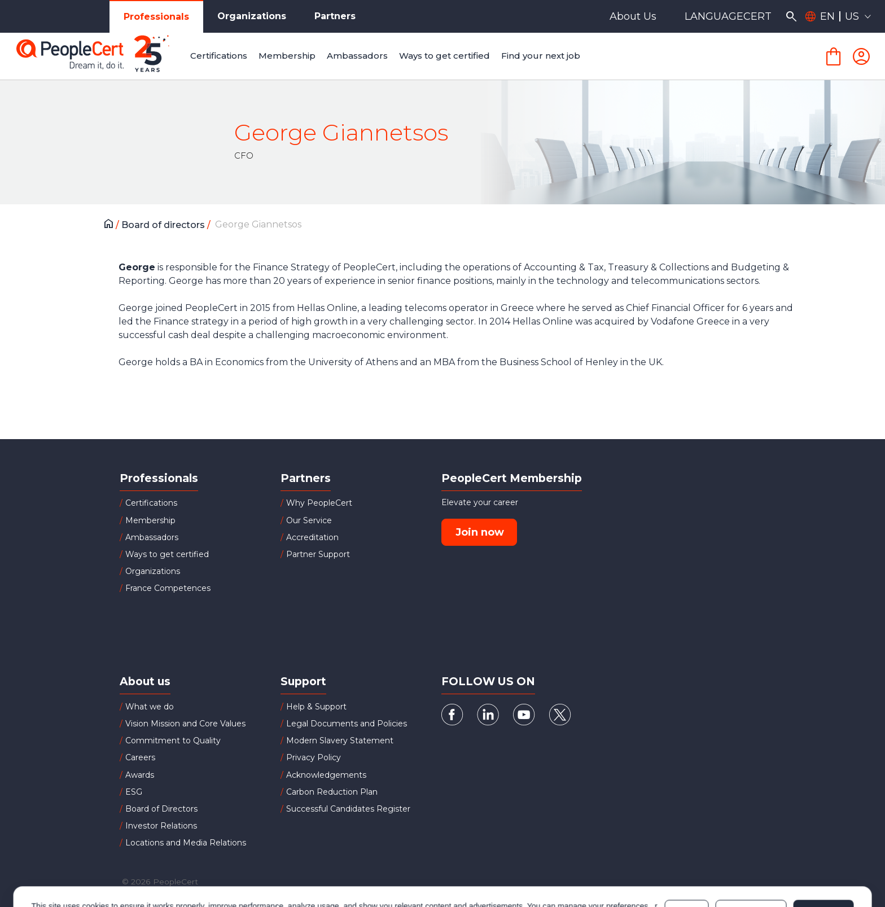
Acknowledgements (326, 775)
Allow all (823, 863)
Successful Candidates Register (348, 809)
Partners (335, 16)
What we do (149, 707)
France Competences (168, 588)
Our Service (309, 520)
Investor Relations (161, 826)
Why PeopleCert (319, 503)
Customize (751, 863)
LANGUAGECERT (728, 16)
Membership (150, 520)
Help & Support (316, 707)
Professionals (156, 16)
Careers (140, 757)
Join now (479, 532)
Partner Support (318, 554)
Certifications (151, 503)
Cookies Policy (119, 868)
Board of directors (164, 225)
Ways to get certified (167, 554)
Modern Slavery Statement (339, 740)
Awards (139, 775)
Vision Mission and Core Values (185, 723)
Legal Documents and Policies (346, 723)
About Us (633, 16)
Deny (686, 863)
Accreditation (312, 537)
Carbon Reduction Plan (332, 792)
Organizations (251, 16)
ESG (133, 792)
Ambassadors (151, 537)
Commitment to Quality (173, 740)
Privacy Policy (313, 757)
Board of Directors (161, 809)
